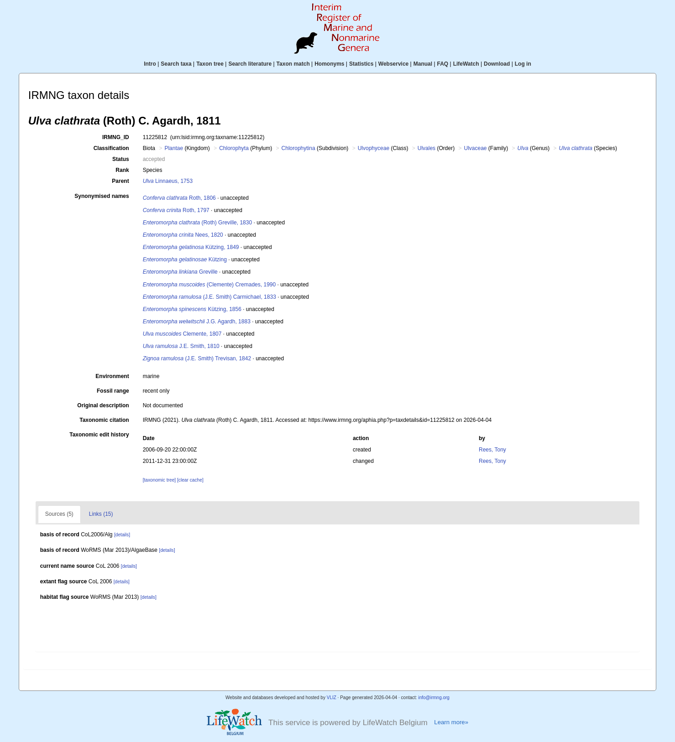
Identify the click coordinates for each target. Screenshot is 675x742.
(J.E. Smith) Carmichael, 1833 (209, 297)
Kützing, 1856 (192, 309)
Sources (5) (59, 514)
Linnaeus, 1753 (168, 181)
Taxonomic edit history (99, 434)
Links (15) (101, 514)
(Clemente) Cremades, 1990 (209, 284)
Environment (112, 376)
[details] (122, 534)
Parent (120, 181)
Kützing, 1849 (191, 247)
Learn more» (451, 722)
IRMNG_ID (115, 137)
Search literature (250, 64)
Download (497, 64)
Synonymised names (101, 196)
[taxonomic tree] (159, 480)
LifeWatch (466, 64)
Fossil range (113, 391)
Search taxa (176, 64)
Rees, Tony (492, 449)
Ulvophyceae (373, 148)
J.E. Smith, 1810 (181, 346)
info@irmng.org (434, 697)
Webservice (393, 64)
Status (120, 159)
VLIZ (331, 697)
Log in (523, 64)
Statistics (361, 64)
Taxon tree (210, 64)
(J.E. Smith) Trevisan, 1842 (197, 358)
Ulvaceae (475, 148)
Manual (422, 64)
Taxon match (293, 64)
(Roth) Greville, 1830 (197, 222)
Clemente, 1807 (182, 334)
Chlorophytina (298, 148)
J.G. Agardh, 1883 (197, 321)
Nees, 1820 (183, 235)
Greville (180, 272)
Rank (122, 170)
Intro (150, 64)
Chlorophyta (234, 148)
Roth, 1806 (179, 198)
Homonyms (329, 64)
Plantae (173, 148)
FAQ (443, 64)
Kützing (185, 259)
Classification (111, 148)
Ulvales (426, 148)
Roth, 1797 (176, 210)
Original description (103, 405)
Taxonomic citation (104, 420)
